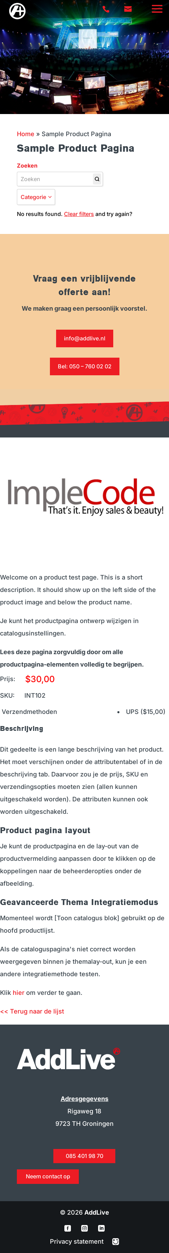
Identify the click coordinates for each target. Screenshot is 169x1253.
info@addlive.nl (84, 338)
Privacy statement (77, 1241)
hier (18, 992)
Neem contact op (48, 1176)
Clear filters (79, 213)
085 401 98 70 (84, 1155)
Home (25, 134)
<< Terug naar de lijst (32, 1011)
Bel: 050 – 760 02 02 (85, 366)
